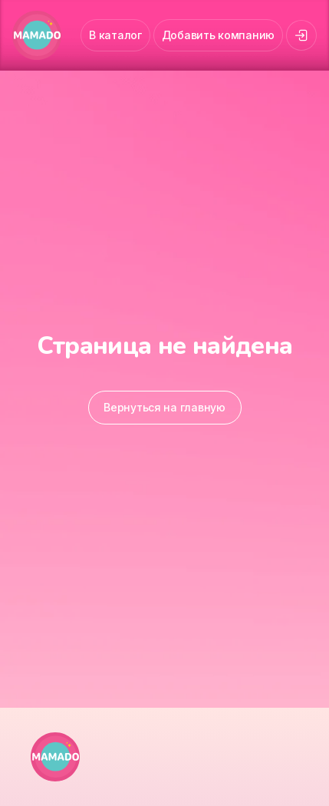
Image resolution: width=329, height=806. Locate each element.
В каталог (115, 34)
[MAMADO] (36, 35)
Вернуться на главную (164, 407)
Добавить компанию (218, 34)
